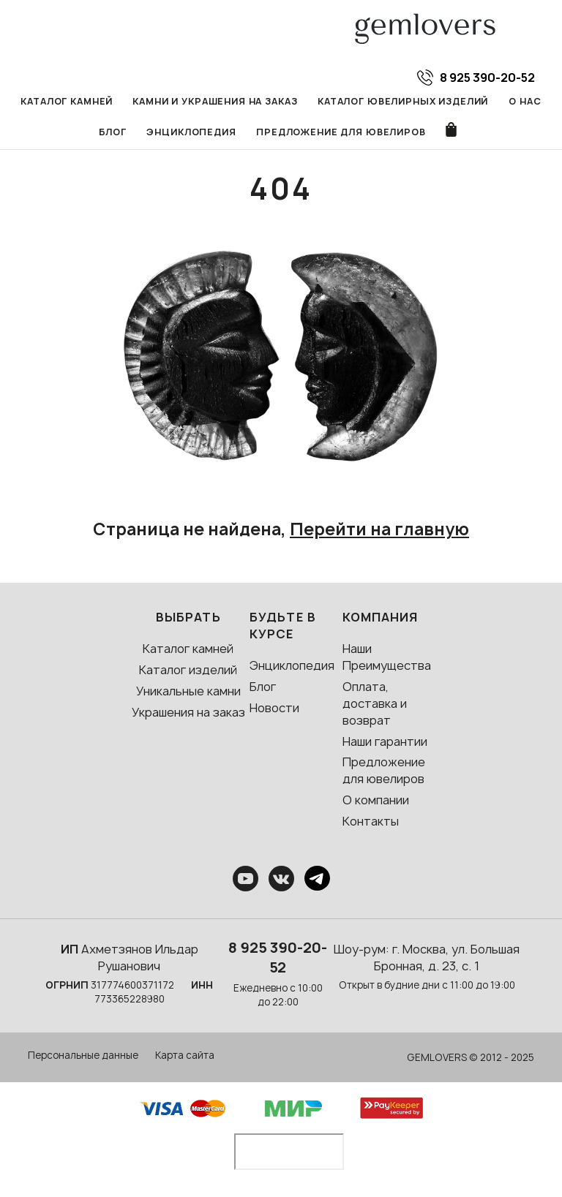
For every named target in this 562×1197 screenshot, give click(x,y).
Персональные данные (83, 1055)
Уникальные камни (188, 692)
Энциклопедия (191, 133)
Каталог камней (66, 101)
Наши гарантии (384, 742)
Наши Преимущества (386, 657)
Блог (112, 133)
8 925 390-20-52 (277, 958)
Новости (274, 709)
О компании (375, 801)
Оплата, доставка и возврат (374, 704)
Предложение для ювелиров (341, 133)
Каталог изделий (188, 670)
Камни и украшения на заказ (215, 101)
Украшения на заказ (188, 713)
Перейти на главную (379, 530)
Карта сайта (184, 1055)
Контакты (370, 822)
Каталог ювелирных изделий (404, 101)
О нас (525, 101)
